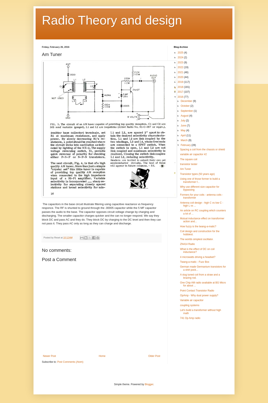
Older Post (154, 356)
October (185, 105)
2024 (181, 57)
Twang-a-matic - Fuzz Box (194, 261)
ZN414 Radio (187, 244)
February (186, 145)
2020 (181, 77)
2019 (181, 82)
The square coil (188, 159)
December (187, 101)
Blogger (149, 384)
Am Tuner (185, 169)
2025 (181, 52)
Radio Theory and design (112, 20)
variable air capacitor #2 (193, 154)
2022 (181, 67)
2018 (181, 87)
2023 (181, 62)
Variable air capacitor (192, 300)
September (187, 110)
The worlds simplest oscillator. (196, 239)
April (183, 135)
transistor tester (188, 164)
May (183, 130)
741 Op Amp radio (190, 318)
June (184, 125)
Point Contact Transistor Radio (197, 290)
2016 (181, 96)
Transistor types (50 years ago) (197, 174)
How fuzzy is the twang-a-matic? (198, 226)
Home (102, 356)
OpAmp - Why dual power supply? (199, 295)
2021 (181, 72)
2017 (181, 91)
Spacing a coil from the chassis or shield (202, 149)
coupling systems (189, 305)
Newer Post (49, 356)
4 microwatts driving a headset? (197, 257)
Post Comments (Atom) (70, 361)
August (185, 115)
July (183, 120)
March (184, 140)
